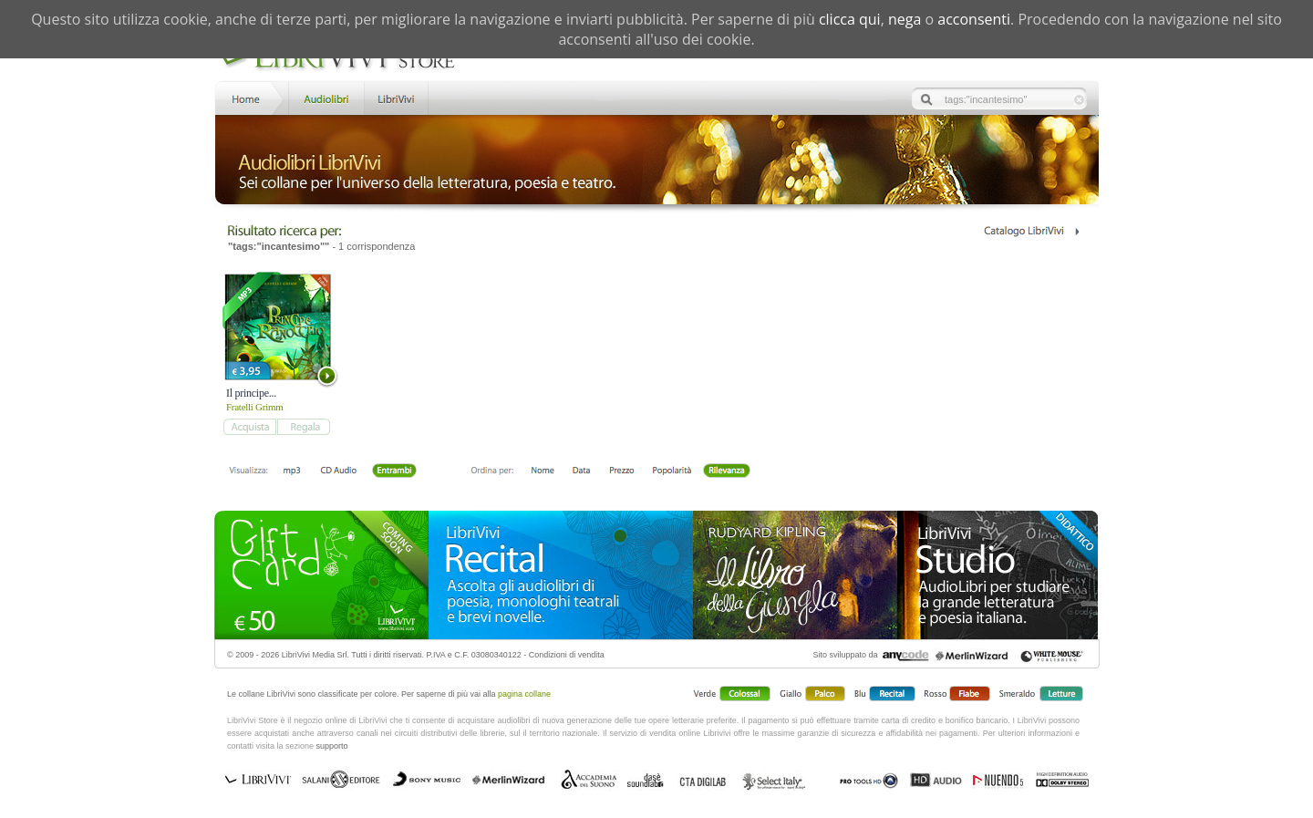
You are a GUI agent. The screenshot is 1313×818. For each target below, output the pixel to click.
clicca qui (850, 19)
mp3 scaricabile (291, 471)
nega (904, 19)
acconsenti (973, 19)
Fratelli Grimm (255, 406)
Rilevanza (726, 471)
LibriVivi (396, 97)
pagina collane (524, 694)
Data (581, 471)
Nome (543, 471)
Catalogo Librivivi (1031, 231)
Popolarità (672, 471)
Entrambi (394, 471)
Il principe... (251, 393)
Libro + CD (339, 471)
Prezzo (621, 471)
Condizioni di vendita (567, 654)
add (249, 427)
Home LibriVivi (249, 97)
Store (325, 97)
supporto (332, 746)
